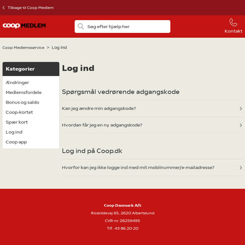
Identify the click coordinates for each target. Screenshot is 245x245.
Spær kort (17, 122)
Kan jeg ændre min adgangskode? (99, 108)
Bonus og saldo (22, 102)
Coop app (16, 141)
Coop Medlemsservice (23, 47)
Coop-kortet (19, 112)
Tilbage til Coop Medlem (31, 7)
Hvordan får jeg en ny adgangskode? (102, 124)
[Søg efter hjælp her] (123, 26)
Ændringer (17, 82)
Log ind (14, 131)
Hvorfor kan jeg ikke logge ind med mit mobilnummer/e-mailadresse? (138, 167)
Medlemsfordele (23, 92)
